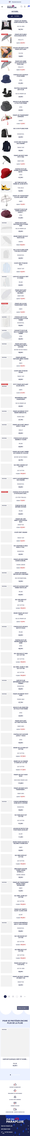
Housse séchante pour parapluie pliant (20, 48)
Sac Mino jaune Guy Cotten (20, 896)
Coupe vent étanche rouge (20, 371)
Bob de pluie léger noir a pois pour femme (20, 102)
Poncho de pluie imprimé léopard (20, 506)
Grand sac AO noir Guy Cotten (20, 748)
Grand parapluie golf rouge (20, 613)
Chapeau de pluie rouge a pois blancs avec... (21, 492)
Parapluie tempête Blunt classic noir (20, 910)
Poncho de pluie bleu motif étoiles (21, 627)
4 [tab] (14, 1074)
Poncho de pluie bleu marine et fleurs (21, 438)
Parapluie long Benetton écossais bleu (20, 520)
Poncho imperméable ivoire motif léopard (21, 802)
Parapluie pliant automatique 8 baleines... (20, 291)
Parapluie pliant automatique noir (21, 721)
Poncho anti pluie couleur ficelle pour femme (21, 318)
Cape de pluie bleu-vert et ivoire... (21, 277)
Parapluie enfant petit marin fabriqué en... (20, 411)
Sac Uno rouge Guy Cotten (20, 936)
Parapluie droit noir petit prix (21, 156)
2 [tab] (11, 1074)
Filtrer (16, 16)
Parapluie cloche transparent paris (20, 304)
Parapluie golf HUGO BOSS (21, 775)
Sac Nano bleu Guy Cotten (21, 815)
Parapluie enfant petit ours (20, 694)
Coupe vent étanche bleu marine (20, 142)
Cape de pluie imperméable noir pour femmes (20, 682)
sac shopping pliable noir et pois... (21, 546)
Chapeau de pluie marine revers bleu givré (20, 641)
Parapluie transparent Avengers (21, 115)
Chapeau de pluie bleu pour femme (20, 75)
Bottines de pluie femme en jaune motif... (20, 183)
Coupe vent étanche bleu (20, 263)
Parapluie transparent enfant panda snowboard (21, 884)
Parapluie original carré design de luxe (21, 21)
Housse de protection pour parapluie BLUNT (20, 829)
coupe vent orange (20, 532)
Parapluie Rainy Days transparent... (21, 788)
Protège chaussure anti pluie (20, 88)
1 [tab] (10, 1074)
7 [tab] (18, 1074)
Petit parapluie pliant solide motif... (20, 385)
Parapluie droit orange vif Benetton (21, 977)
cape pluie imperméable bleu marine (21, 479)
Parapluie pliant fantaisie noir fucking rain (20, 224)
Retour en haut (23, 1008)
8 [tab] (19, 1074)
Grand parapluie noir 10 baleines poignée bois (21, 842)
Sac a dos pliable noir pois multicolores (20, 250)
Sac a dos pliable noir (20, 128)
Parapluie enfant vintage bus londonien (20, 573)
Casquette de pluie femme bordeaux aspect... (20, 211)
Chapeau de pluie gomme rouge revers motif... (21, 170)
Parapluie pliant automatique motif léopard (20, 345)
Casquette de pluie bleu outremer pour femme (21, 332)
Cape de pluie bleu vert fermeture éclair (20, 587)
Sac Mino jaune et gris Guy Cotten (20, 667)
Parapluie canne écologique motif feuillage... (21, 63)
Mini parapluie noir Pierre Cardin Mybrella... (20, 870)
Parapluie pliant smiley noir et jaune (21, 425)
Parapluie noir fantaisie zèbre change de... (20, 359)
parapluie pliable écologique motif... (20, 35)
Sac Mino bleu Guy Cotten (21, 950)
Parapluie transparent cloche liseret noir (21, 196)
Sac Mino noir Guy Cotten (21, 856)
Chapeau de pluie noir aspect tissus (20, 735)
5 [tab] (15, 1074)
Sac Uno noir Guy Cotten (20, 600)
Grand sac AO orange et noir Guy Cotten (21, 761)
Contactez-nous (6, 1132)
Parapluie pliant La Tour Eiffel (20, 963)
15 (21, 996)
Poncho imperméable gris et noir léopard (21, 923)
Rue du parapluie (6, 1126)
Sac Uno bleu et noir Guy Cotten (21, 654)
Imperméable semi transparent (21, 398)
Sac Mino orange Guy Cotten (21, 465)
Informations (5, 1129)
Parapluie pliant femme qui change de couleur (21, 452)
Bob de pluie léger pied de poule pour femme (20, 708)
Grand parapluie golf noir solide (20, 237)
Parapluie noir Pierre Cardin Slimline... (21, 560)
